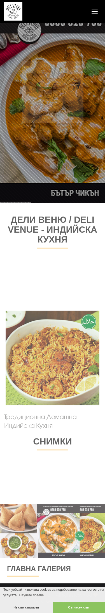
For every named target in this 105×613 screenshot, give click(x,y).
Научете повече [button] (31, 595)
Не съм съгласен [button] (26, 607)
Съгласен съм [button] (78, 607)
